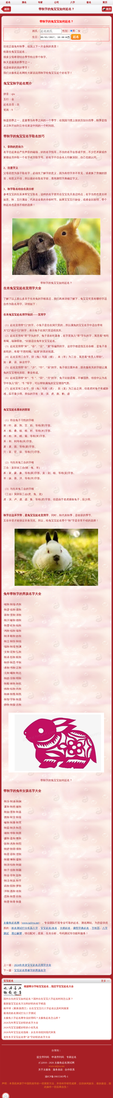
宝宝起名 (8, 981)
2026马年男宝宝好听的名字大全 (20, 1022)
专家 (40, 2)
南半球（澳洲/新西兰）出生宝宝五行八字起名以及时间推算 (36, 1008)
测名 (24, 2)
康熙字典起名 (81, 928)
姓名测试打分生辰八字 (24, 928)
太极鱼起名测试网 (64, 1062)
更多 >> (105, 981)
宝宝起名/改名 (49, 928)
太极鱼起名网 (11, 922)
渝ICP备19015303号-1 (56, 1076)
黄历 (105, 2)
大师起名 (65, 928)
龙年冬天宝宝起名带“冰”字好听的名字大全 (26, 1037)
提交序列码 (43, 1057)
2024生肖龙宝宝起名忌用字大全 (32, 965)
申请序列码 (58, 1057)
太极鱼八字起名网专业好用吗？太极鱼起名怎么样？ (32, 1018)
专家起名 (71, 1057)
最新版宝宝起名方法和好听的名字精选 (24, 1003)
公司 (56, 2)
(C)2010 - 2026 (46, 1062)
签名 (88, 2)
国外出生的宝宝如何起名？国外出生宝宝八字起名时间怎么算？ (38, 999)
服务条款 (58, 1069)
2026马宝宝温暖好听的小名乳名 (20, 1027)
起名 (8, 2)
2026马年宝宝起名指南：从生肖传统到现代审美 (29, 1032)
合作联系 (70, 1069)
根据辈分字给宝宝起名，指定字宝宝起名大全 (49, 986)
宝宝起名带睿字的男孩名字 (30, 970)
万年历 (96, 928)
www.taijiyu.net (30, 922)
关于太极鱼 (44, 1069)
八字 (72, 2)
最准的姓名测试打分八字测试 (19, 1013)
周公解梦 (16, 933)
